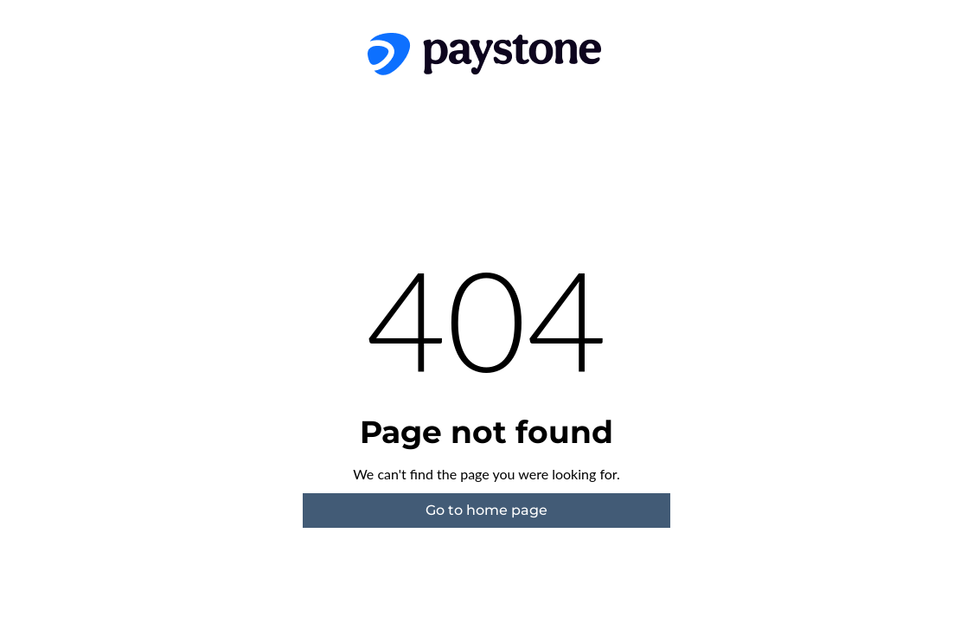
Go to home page (486, 510)
